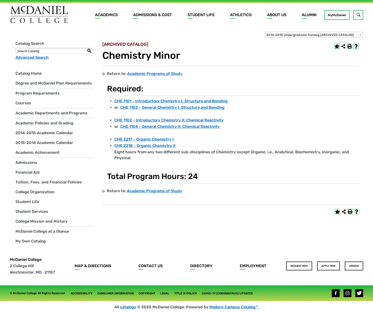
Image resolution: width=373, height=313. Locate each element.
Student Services (31, 211)
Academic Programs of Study (154, 73)
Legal (164, 293)
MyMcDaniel (337, 15)
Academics (106, 14)
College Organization (34, 192)
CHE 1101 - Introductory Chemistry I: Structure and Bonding (171, 101)
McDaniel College (25, 259)
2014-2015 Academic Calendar (44, 133)
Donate (354, 266)
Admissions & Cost (152, 14)
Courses (23, 103)
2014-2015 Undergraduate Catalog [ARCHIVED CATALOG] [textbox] (310, 35)
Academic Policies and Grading (44, 123)
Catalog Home (28, 73)
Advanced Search (32, 57)
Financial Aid (27, 172)
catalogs (128, 307)
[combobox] (314, 35)
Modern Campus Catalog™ (233, 307)
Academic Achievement (37, 152)
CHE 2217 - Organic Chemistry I (144, 139)
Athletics (241, 14)
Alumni (309, 14)
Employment (253, 266)
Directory (201, 266)
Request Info (299, 266)
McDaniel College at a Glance (42, 231)
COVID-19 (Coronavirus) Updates (227, 293)
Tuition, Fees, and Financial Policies (48, 182)
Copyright (147, 293)
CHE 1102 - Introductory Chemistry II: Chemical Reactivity (169, 120)
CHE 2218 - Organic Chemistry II (144, 145)
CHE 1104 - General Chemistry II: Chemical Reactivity (170, 126)
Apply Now (328, 266)
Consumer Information (115, 293)
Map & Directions (93, 266)
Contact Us (150, 266)
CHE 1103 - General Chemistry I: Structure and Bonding (172, 107)
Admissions (26, 162)
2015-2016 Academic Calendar (44, 142)
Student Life (201, 14)
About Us (276, 14)
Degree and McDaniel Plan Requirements (53, 83)
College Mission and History (41, 221)
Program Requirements (37, 93)
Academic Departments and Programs (51, 113)
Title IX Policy (185, 293)
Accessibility (82, 293)
